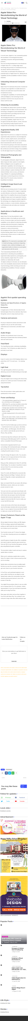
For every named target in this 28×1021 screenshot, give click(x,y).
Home (2, 8)
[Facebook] (6, 773)
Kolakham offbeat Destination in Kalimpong (17, 958)
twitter (8, 801)
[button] (22, 3)
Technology (7, 8)
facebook (22, 797)
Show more (22, 786)
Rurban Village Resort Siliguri (18, 988)
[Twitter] (9, 773)
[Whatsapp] (12, 773)
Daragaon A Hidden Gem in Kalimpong (18, 949)
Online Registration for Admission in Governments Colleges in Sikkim (19, 978)
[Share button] (16, 773)
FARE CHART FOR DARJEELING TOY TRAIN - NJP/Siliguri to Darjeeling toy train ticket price (19, 968)
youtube (22, 801)
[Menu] (2, 2)
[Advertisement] (14, 621)
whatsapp (8, 797)
